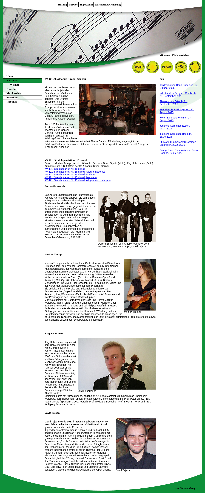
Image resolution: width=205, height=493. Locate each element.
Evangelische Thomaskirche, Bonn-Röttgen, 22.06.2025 (179, 151)
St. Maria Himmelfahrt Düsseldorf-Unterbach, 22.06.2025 (178, 143)
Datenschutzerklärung (108, 4)
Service (73, 4)
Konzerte (12, 80)
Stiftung (62, 4)
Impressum (86, 4)
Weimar (14, 84)
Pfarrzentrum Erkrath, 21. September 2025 (173, 103)
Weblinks (12, 101)
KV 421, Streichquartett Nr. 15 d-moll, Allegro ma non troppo (78, 180)
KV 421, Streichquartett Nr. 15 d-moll (65, 168)
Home (10, 76)
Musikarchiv (14, 93)
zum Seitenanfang (185, 488)
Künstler (12, 89)
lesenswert (12, 97)
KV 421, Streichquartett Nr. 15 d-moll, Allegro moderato (75, 171)
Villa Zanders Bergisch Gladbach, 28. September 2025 (178, 94)
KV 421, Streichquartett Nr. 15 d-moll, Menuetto (71, 177)
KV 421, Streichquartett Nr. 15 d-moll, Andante (70, 174)
